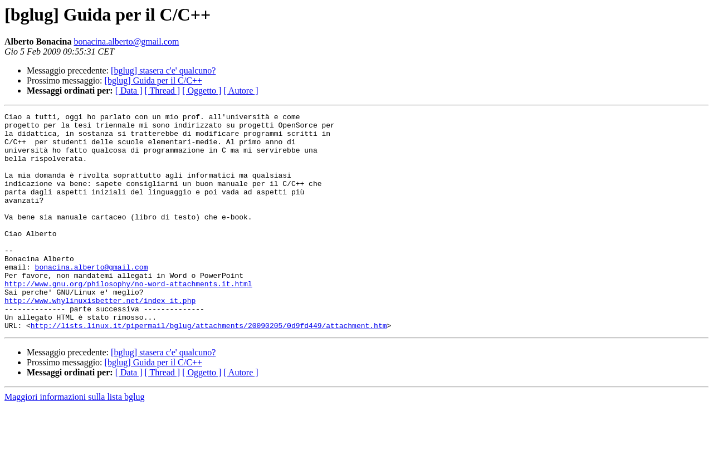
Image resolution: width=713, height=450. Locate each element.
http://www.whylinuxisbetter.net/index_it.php (100, 339)
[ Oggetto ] (201, 90)
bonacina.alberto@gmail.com (126, 41)
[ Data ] (129, 90)
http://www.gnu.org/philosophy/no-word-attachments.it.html (128, 319)
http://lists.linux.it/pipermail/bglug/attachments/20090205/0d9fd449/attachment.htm (209, 369)
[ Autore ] (240, 90)
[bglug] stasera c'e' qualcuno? (163, 70)
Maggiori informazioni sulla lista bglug (74, 440)
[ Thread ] (162, 90)
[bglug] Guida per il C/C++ (153, 80)
